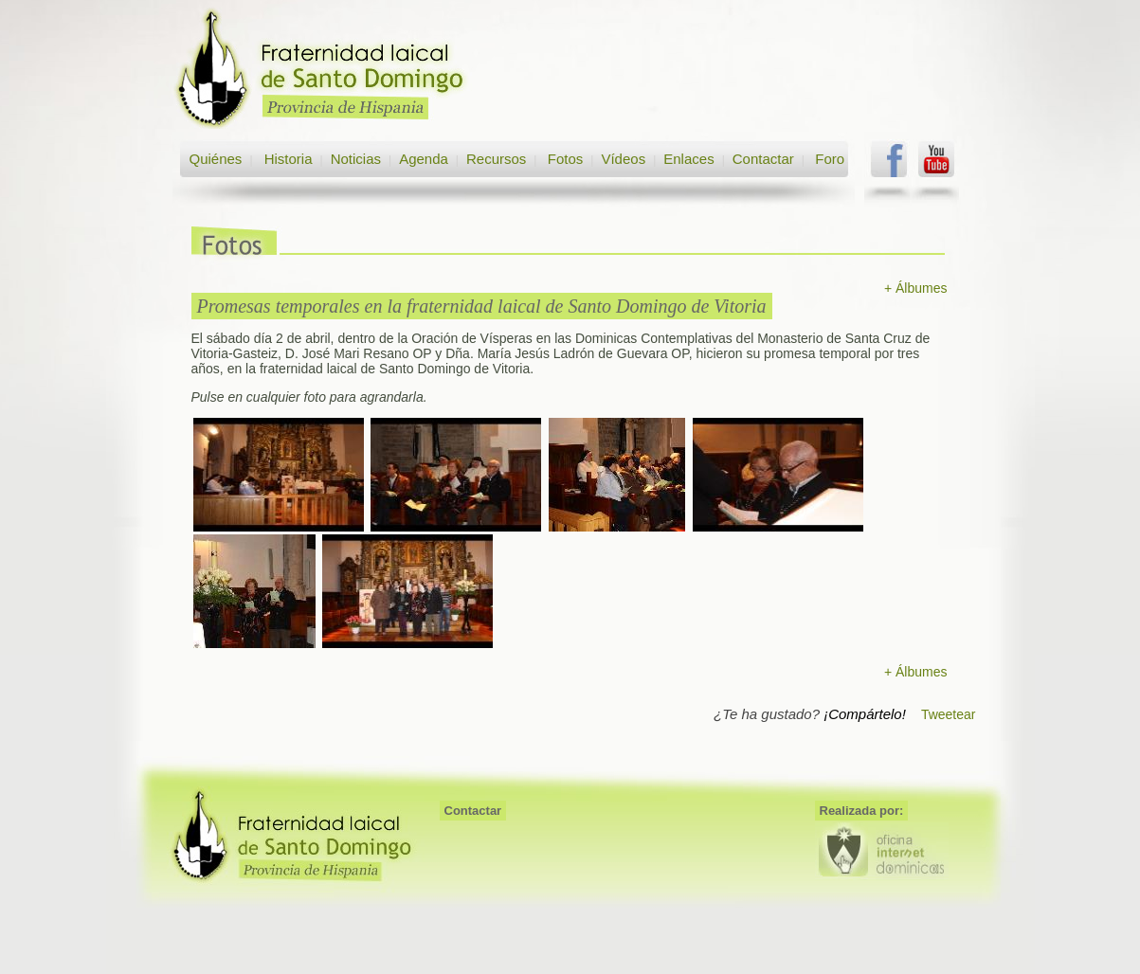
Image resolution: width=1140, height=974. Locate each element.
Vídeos (623, 159)
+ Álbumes (916, 288)
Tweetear (948, 714)
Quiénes (216, 159)
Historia (287, 159)
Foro (829, 159)
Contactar (763, 159)
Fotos (566, 159)
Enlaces (688, 159)
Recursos (496, 159)
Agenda (423, 159)
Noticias (356, 159)
